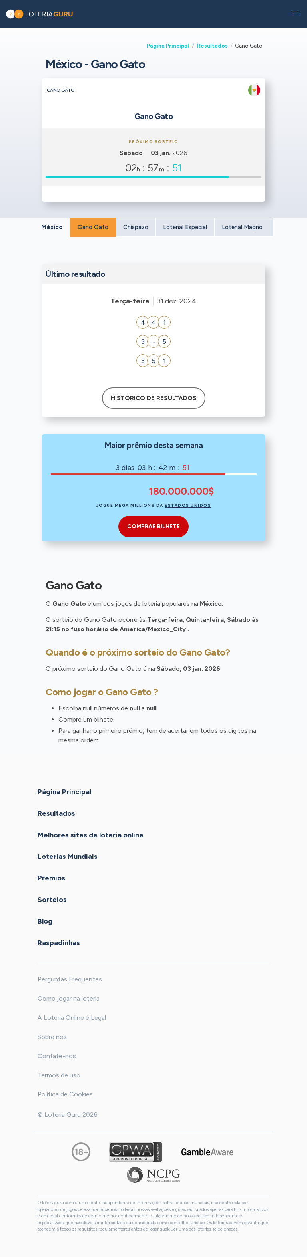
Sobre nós (52, 1037)
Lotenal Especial (185, 227)
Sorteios (52, 899)
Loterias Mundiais (68, 856)
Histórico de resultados (154, 398)
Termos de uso (59, 1075)
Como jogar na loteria (69, 998)
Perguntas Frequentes (70, 979)
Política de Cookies (65, 1094)
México (52, 227)
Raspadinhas (59, 942)
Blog (45, 921)
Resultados (212, 45)
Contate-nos (57, 1056)
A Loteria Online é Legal (72, 1017)
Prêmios (51, 878)
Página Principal (168, 45)
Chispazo (135, 227)
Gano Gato (93, 227)
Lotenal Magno (242, 227)
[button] (295, 14)
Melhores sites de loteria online (91, 835)
